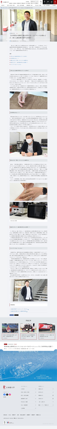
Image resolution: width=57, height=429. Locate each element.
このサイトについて (6, 421)
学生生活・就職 (38, 5)
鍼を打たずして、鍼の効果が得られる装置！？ (19, 62)
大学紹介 (2, 5)
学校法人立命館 (22, 418)
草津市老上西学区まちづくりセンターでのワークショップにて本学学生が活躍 (27, 348)
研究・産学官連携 (20, 5)
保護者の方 (18, 3)
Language (27, 1)
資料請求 (13, 418)
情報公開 (33, 418)
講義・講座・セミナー (30, 351)
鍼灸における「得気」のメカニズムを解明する (19, 60)
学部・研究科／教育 (11, 5)
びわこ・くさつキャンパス (10, 351)
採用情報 (28, 418)
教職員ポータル (38, 418)
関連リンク (15, 421)
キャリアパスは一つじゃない (16, 64)
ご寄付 (18, 418)
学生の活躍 (17, 351)
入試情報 (54, 5)
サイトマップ (11, 421)
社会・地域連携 (47, 5)
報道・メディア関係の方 (34, 3)
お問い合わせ (5, 418)
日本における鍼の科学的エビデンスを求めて (19, 56)
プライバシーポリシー (21, 421)
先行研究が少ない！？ (15, 58)
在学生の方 (14, 3)
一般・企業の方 (28, 3)
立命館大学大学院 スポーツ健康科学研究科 (19, 311)
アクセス (9, 418)
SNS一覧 (4, 399)
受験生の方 (11, 3)
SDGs (35, 351)
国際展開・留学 (30, 5)
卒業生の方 (23, 3)
